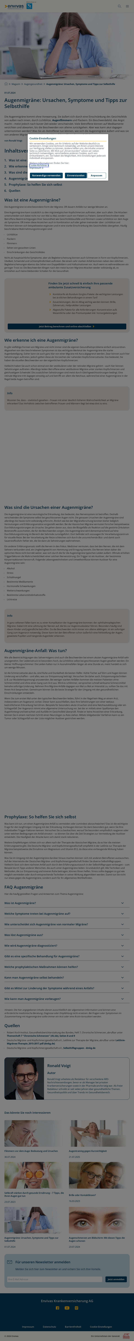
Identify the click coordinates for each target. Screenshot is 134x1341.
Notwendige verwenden (46, 175)
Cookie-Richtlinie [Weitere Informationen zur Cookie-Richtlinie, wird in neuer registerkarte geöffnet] (38, 165)
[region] (68, 157)
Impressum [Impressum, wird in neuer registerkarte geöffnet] (35, 168)
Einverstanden (76, 175)
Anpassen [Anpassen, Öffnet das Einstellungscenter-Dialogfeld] (96, 175)
